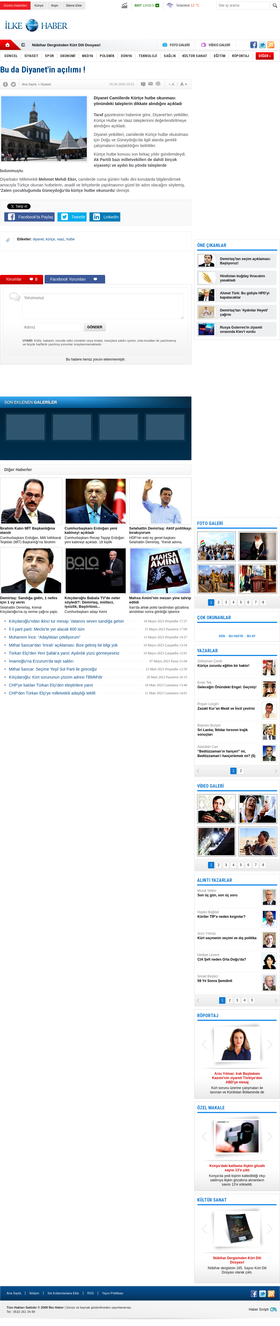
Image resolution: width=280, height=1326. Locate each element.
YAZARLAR (207, 650)
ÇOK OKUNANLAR (214, 617)
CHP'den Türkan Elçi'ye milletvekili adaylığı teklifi (52, 693)
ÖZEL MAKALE (211, 1107)
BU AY (251, 636)
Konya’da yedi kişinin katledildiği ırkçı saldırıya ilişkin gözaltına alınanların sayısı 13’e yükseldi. (237, 1175)
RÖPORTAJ (207, 1015)
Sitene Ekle (74, 5)
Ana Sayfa (14, 1293)
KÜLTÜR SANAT (212, 1200)
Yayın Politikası (112, 1293)
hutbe (70, 239)
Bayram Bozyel (228, 730)
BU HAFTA (236, 636)
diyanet (38, 239)
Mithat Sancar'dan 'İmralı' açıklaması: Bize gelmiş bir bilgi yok (63, 645)
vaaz (60, 239)
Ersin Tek (228, 685)
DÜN (222, 636)
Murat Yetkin (228, 893)
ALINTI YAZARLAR (214, 880)
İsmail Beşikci (228, 978)
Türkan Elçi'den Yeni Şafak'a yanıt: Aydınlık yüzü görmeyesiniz (64, 653)
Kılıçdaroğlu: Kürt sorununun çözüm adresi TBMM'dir (56, 677)
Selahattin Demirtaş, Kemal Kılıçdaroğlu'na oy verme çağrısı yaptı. (31, 605)
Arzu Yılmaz (228, 935)
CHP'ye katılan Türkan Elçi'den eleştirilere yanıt (51, 685)
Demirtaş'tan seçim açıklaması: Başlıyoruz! (245, 261)
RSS (90, 1293)
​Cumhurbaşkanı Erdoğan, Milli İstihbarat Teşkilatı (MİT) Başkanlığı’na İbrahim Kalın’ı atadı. (31, 535)
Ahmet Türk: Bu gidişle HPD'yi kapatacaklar (244, 295)
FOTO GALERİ (210, 523)
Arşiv (54, 5)
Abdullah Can (228, 751)
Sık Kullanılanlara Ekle (63, 1293)
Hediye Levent (228, 957)
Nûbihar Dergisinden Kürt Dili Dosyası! (66, 45)
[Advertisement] (95, 262)
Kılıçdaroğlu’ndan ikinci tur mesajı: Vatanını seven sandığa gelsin (66, 621)
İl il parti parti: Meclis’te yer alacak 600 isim (47, 629)
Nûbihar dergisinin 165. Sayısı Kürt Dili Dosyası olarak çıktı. (237, 1265)
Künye (39, 5)
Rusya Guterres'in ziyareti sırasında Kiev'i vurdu (241, 329)
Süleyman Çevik (228, 663)
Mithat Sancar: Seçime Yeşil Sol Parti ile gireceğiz (53, 669)
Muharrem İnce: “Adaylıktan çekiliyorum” (45, 637)
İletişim (34, 1293)
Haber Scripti (259, 1309)
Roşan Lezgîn (228, 706)
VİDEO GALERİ (210, 786)
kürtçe (50, 239)
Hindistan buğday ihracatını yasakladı (242, 278)
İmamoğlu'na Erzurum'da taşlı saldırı (41, 661)
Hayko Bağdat (228, 914)
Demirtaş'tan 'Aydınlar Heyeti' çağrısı (244, 312)
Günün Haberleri (15, 5)
